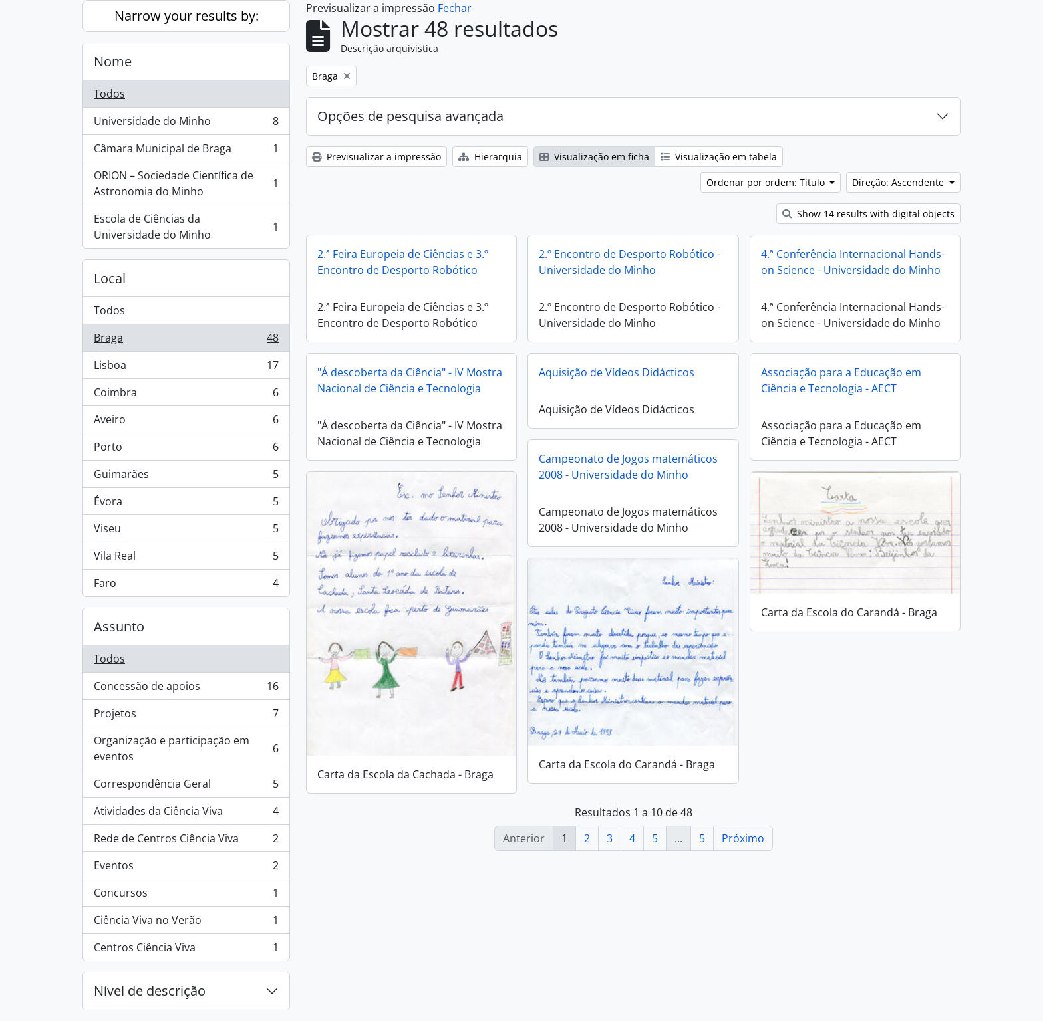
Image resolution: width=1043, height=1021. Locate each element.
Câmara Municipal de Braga (186, 151)
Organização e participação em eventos (186, 748)
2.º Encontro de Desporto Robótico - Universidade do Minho (629, 262)
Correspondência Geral (186, 787)
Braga (186, 341)
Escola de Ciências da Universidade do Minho (186, 226)
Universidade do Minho (186, 124)
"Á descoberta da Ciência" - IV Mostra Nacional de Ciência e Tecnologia (409, 380)
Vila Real (186, 559)
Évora (186, 504)
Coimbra (186, 395)
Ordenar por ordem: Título (766, 182)
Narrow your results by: (186, 16)
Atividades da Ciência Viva (186, 814)
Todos (109, 93)
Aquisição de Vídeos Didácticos (616, 372)
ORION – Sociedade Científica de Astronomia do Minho (186, 183)
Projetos (186, 716)
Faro (186, 585)
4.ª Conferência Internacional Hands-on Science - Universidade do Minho (853, 262)
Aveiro (186, 422)
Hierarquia (490, 156)
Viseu (186, 531)
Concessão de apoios (186, 689)
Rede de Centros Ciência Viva (186, 841)
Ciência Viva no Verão (186, 923)
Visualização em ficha (594, 156)
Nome (113, 61)
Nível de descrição (150, 991)
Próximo (743, 838)
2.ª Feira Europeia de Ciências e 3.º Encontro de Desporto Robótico (402, 262)
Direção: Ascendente (899, 182)
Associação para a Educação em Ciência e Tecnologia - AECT (841, 380)
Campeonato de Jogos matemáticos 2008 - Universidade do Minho (628, 466)
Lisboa (186, 368)
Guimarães (186, 477)
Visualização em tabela (719, 156)
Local (110, 278)
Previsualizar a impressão (376, 156)
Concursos (186, 896)
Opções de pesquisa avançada (410, 116)
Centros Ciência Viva (186, 950)
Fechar (455, 8)
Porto (186, 450)
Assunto (119, 626)
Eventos (186, 868)
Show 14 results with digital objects (868, 213)
